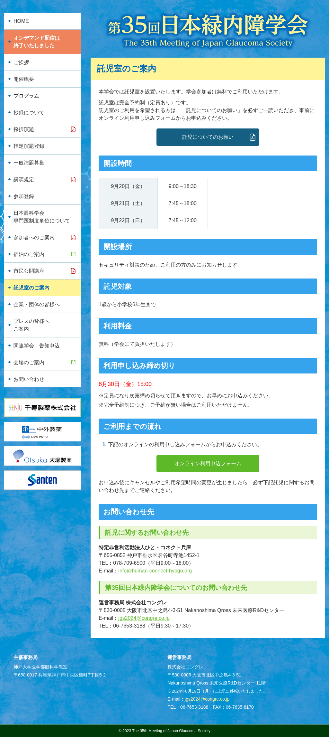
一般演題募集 (28, 162)
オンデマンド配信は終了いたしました (36, 41)
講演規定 (23, 179)
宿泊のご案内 (28, 254)
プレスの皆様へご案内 (31, 325)
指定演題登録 (28, 146)
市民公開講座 (28, 271)
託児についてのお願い (208, 137)
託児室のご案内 (31, 287)
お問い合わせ (28, 379)
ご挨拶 (21, 62)
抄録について (28, 112)
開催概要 (23, 79)
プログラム (26, 96)
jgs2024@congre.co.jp (143, 618)
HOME (21, 21)
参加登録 (23, 196)
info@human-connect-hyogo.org (155, 570)
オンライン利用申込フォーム (207, 463)
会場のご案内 (28, 362)
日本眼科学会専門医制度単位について (41, 216)
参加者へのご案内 (34, 237)
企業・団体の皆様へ (36, 304)
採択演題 (23, 129)
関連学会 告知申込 (36, 345)
